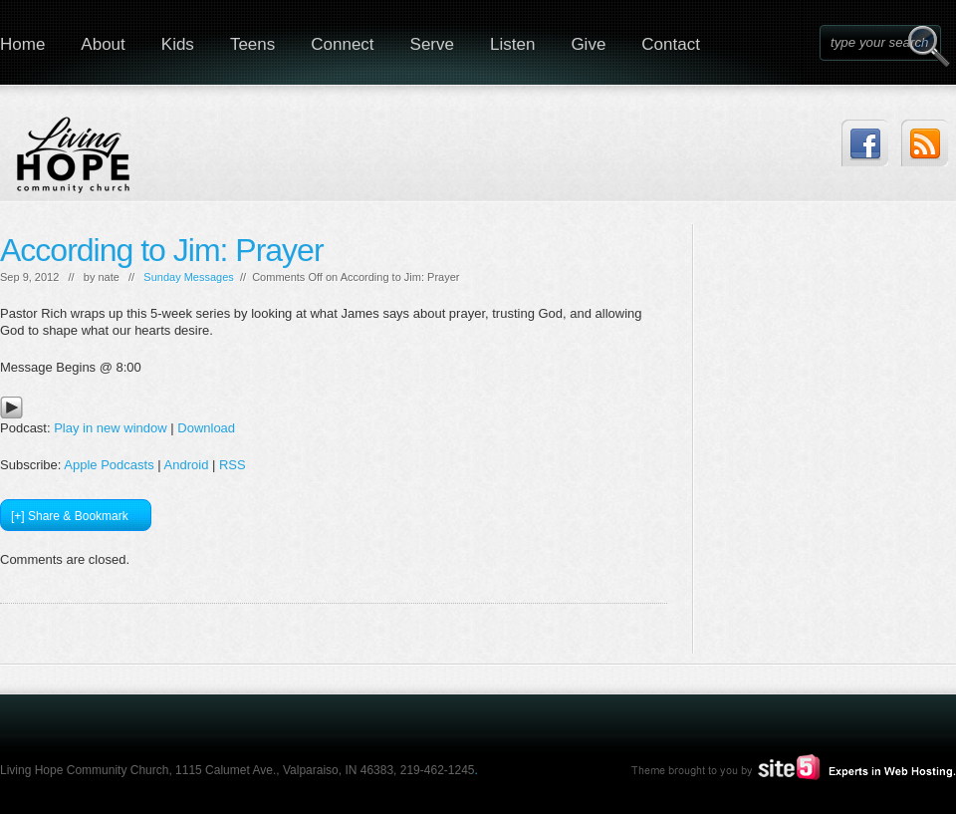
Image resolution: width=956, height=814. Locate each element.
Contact (670, 44)
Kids (177, 44)
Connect (342, 44)
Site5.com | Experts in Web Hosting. (784, 767)
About (102, 44)
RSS (232, 464)
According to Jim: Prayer (162, 250)
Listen (512, 44)
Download (206, 427)
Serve (432, 44)
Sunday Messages (188, 277)
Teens (252, 44)
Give (588, 44)
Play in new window (110, 427)
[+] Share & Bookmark (69, 516)
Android (186, 464)
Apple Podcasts (108, 464)
